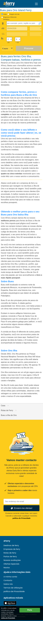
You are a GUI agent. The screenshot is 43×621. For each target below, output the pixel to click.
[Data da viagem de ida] (17, 28)
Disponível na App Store (10, 603)
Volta (5, 14)
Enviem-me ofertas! (21, 508)
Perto (29, 610)
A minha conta (10, 576)
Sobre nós (8, 584)
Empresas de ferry (12, 549)
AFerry (7, 541)
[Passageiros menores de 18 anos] (18, 39)
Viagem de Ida (14, 14)
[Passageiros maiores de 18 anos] (9, 39)
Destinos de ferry (11, 545)
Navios (7, 567)
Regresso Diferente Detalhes (10, 18)
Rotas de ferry (10, 553)
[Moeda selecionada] (7, 48)
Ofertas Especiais (11, 564)
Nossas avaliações (12, 560)
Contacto (8, 580)
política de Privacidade (22, 518)
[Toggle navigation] (36, 4)
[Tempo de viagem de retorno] (36, 34)
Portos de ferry (10, 556)
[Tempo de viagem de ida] (36, 28)
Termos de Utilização (13, 587)
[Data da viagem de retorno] (17, 34)
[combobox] (24, 23)
